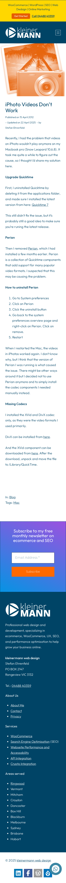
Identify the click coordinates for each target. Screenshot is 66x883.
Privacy (16, 716)
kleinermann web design (34, 860)
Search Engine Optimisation (30, 742)
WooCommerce (21, 736)
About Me (17, 705)
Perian (32, 248)
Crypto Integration (23, 764)
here (46, 437)
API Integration (21, 758)
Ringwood (17, 783)
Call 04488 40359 (43, 16)
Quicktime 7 (40, 205)
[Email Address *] (33, 557)
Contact (16, 711)
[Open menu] (58, 32)
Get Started (20, 16)
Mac (16, 503)
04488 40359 (21, 686)
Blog (12, 497)
